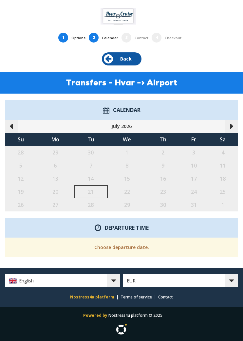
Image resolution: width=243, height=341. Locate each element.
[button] (62, 280)
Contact (165, 297)
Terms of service (136, 297)
